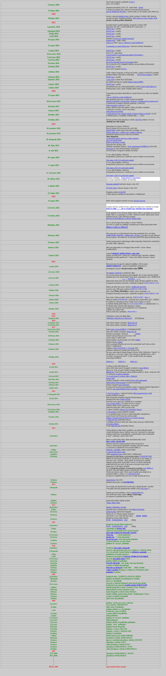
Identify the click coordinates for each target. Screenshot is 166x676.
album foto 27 (132, 325)
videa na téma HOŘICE (118, 329)
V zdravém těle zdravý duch (115, 452)
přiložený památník (139, 552)
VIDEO (137, 334)
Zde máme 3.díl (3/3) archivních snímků (120, 160)
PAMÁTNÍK (110, 130)
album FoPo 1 (132, 312)
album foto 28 (132, 323)
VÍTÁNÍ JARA (111, 188)
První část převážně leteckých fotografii (120, 62)
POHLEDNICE (117, 520)
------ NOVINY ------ (131, 279)
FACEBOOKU (128, 482)
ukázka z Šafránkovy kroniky (116, 507)
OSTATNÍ (122, 192)
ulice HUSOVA (124, 385)
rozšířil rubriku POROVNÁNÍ (136, 585)
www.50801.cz (148, 468)
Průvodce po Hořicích (114, 568)
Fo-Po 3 (132, 2)
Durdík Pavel (110, 40)
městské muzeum (139, 201)
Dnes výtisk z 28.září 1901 (115, 441)
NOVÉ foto (110, 29)
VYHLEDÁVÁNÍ (145, 456)
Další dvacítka (111, 512)
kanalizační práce (116, 454)
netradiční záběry (119, 559)
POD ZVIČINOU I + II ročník (123, 348)
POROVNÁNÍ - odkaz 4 (141, 297)
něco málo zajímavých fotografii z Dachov (121, 533)
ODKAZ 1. (110, 362)
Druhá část (110, 537)
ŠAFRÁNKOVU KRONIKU (131, 178)
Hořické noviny (123, 16)
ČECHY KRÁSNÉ (113, 563)
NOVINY (138, 120)
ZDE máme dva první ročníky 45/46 (145, 18)
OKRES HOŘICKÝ (113, 266)
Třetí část (109, 535)
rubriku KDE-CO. (137, 493)
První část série (111, 539)
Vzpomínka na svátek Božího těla (117, 46)
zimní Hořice (110, 480)
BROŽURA (110, 372)
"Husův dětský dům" (113, 503)
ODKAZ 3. (134, 362)
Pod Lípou (144, 488)
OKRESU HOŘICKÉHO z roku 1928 (125, 253)
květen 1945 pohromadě (138, 380)
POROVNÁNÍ (125, 399)
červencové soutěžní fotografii (123, 39)
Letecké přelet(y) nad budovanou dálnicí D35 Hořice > (125, 55)
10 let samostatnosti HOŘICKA (138, 146)
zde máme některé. (112, 424)
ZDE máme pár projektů (114, 111)
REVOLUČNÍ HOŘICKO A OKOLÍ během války (123, 218)
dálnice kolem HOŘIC (135, 82)
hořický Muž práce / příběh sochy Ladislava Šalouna (124, 132)
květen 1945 (110, 378)
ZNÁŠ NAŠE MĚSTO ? (148, 87)
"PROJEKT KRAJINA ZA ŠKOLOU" (119, 318)
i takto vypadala (112, 570)
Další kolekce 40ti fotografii (115, 382)
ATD (126, 520)
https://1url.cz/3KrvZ (117, 227)
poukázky (109, 572)
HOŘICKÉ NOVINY (139, 287)
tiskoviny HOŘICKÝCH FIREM (136, 556)
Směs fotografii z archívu (114, 105)
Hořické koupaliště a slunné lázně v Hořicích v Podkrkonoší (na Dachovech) (132, 101)
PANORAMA (123, 299)
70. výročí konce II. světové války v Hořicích (121, 376)
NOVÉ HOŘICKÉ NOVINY (116, 11)
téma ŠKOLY (144, 368)
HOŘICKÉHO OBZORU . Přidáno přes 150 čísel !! (124, 235)
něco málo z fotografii (122, 548)
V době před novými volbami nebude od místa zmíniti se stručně (128, 114)
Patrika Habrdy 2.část (151, 283)
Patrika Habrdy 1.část (151, 293)
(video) (140, 7)
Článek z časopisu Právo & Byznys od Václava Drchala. (125, 418)
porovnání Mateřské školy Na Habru (125, 389)
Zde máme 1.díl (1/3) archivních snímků (120, 176)
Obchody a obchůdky (113, 450)
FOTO (138, 516)
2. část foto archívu (113, 393)
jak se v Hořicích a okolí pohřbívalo (131, 43)
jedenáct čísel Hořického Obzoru (130, 409)
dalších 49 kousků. (138, 509)
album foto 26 (131, 332)
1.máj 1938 (110, 79)
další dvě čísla (113, 420)
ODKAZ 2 (121, 362)
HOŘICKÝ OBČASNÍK (138, 289)
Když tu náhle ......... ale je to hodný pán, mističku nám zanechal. (129, 209)
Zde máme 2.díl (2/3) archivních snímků (120, 168)
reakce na (109, 43)
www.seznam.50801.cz (137, 304)
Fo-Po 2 (124, 69)
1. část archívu (111, 412)
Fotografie (109, 149)
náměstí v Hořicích (115, 273)
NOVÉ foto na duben (144, 75)
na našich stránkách (122, 374)
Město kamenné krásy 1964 (142, 393)
